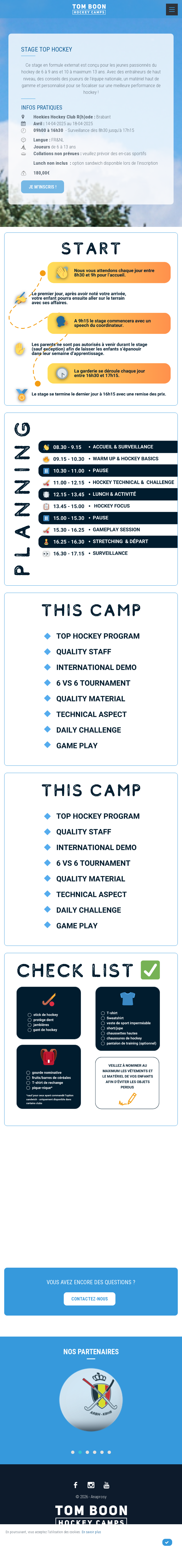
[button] (72, 1452)
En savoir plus (91, 1532)
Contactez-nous (89, 1299)
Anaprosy (98, 1496)
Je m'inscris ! (42, 187)
